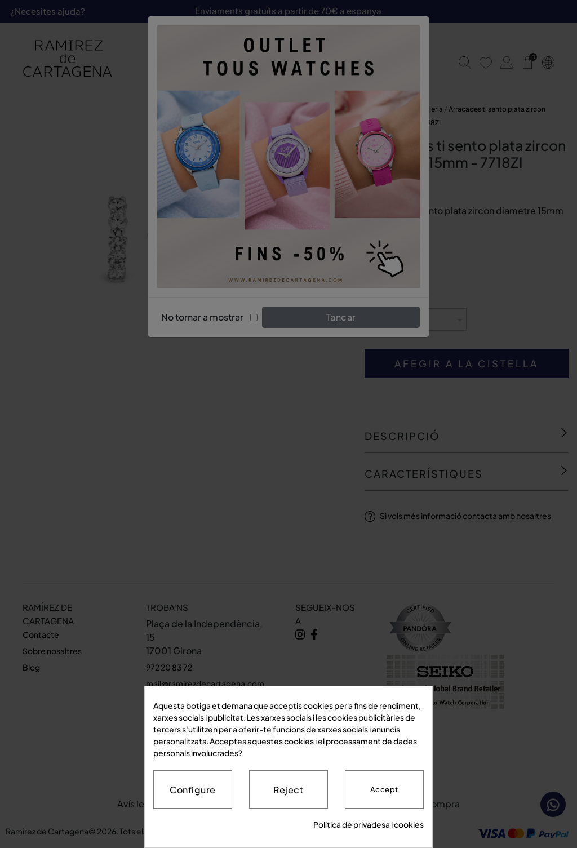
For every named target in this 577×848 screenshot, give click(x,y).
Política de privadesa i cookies (368, 824)
